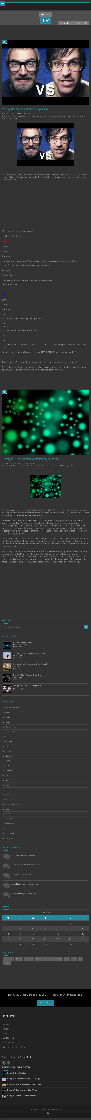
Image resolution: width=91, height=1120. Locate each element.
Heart (10, 761)
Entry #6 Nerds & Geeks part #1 (25, 109)
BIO (5, 1033)
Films (30, 116)
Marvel (50, 116)
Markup (10, 775)
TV (84, 116)
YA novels (15, 118)
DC (27, 116)
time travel (79, 116)
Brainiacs (21, 959)
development (50, 959)
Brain (10, 717)
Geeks (17, 466)
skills (82, 959)
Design (40, 959)
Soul (9, 809)
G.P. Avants (29, 114)
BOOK (6, 1029)
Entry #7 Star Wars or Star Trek (29, 675)
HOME (6, 1024)
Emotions (11, 741)
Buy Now (45, 1002)
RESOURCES (9, 1042)
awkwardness (11, 959)
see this (16, 894)
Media (55, 116)
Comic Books (22, 116)
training (9, 963)
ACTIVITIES (8, 1038)
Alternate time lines (10, 116)
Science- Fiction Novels (36, 466)
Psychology (12, 799)
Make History (43, 116)
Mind (9, 790)
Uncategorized (6, 118)
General (35, 116)
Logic (9, 766)
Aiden (15, 874)
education (60, 959)
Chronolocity (12, 727)
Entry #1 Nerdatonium (33, 855)
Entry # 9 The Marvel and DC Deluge (31, 653)
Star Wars (72, 116)
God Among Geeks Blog (14, 1047)
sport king (17, 884)
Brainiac (11, 722)
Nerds (60, 116)
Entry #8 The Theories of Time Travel (32, 664)
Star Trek (65, 116)
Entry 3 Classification (24, 642)
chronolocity (31, 959)
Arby (9, 712)
